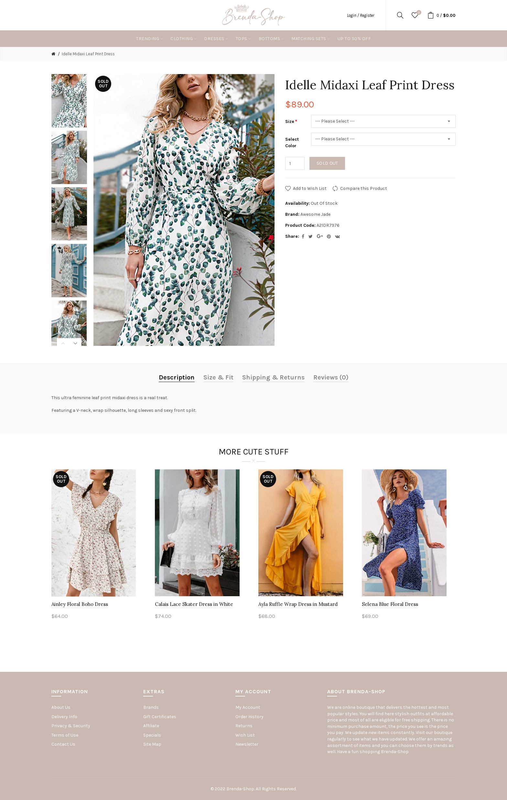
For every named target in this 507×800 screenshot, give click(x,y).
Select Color (292, 142)
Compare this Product (363, 188)
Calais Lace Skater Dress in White (194, 604)
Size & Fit (218, 377)
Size (289, 121)
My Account (247, 707)
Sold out (327, 163)
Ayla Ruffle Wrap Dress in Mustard (298, 604)
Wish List (245, 735)
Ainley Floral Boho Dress (79, 604)
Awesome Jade (315, 214)
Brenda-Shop (395, 751)
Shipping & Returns (273, 377)
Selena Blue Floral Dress (390, 604)
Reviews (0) (331, 377)
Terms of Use (64, 735)
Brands (151, 707)
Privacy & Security (70, 726)
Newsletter (246, 744)
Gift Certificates (159, 716)
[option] (69, 100)
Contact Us (63, 744)
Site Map (152, 744)
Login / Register (360, 15)
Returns (244, 726)
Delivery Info (64, 716)
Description (177, 377)
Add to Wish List (310, 188)
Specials (152, 735)
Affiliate (151, 726)
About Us (60, 707)
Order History (249, 716)
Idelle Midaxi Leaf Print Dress (88, 53)
